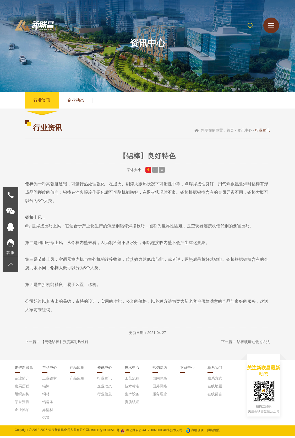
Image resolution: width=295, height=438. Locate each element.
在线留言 (214, 396)
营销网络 (159, 369)
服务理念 (159, 396)
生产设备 (132, 396)
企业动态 (77, 101)
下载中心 (187, 369)
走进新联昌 (24, 369)
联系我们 (214, 369)
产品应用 (77, 369)
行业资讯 (42, 101)
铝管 (46, 420)
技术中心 (132, 369)
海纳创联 (197, 432)
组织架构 (22, 396)
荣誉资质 (22, 404)
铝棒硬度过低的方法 (253, 344)
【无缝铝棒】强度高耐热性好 (65, 344)
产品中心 (49, 369)
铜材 (46, 396)
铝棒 (46, 388)
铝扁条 (47, 404)
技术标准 (132, 388)
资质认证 (132, 404)
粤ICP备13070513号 (105, 432)
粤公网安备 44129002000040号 (145, 432)
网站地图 (214, 432)
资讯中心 (104, 369)
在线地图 (214, 388)
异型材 (47, 412)
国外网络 (159, 388)
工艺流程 (132, 380)
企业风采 (22, 412)
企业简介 (22, 380)
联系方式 (214, 380)
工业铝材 (49, 380)
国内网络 (159, 380)
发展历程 (22, 388)
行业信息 (104, 396)
